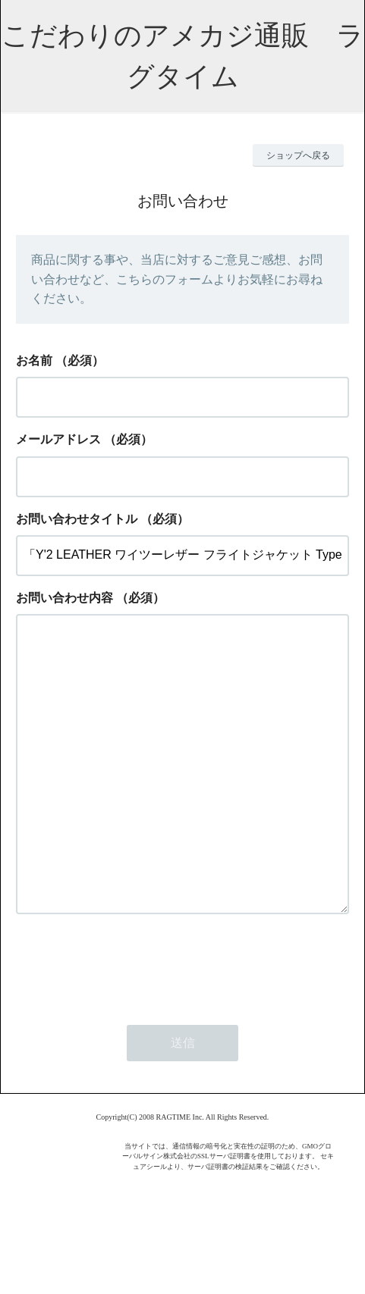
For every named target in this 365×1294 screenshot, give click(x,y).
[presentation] (131, 1025)
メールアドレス (58, 439)
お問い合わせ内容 (64, 597)
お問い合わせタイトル (76, 518)
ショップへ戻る (298, 155)
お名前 (34, 360)
